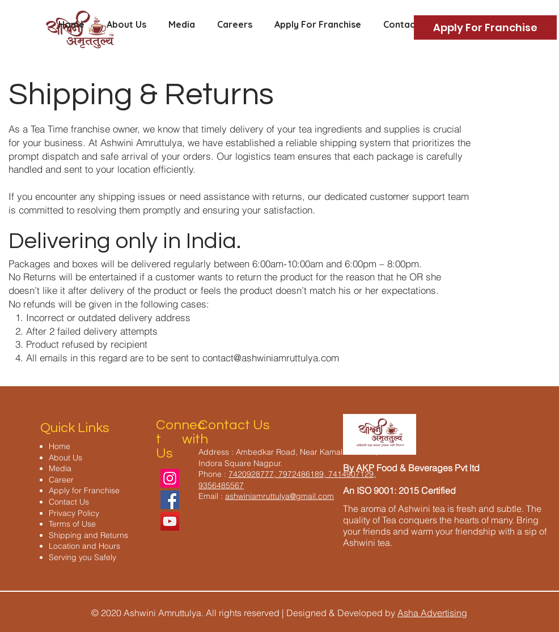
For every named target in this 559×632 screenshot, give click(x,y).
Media (60, 468)
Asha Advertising (432, 612)
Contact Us (69, 502)
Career (61, 480)
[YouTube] (169, 521)
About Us (65, 457)
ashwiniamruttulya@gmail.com (279, 496)
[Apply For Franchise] (485, 27)
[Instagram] (169, 478)
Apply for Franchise (84, 490)
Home (59, 446)
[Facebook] (169, 499)
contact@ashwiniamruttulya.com (270, 358)
